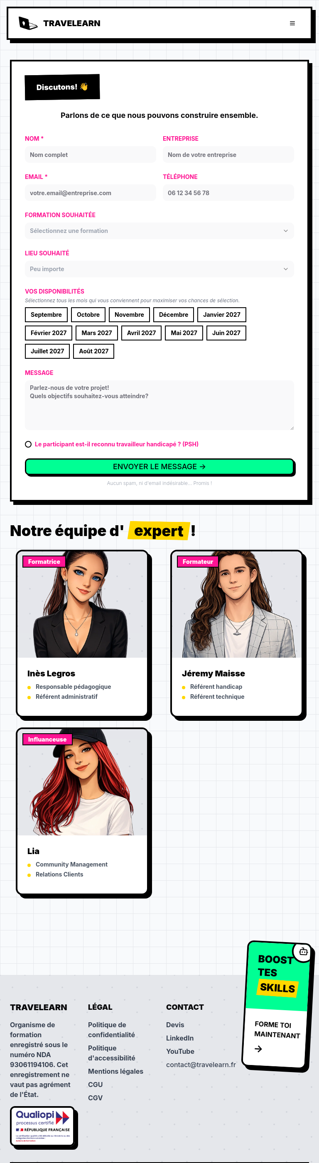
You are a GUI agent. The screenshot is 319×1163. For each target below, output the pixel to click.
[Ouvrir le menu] (292, 23)
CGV (95, 1098)
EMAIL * (36, 176)
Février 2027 (48, 332)
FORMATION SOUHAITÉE (60, 214)
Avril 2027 (141, 332)
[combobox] (159, 231)
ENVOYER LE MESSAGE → (159, 466)
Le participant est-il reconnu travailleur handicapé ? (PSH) (117, 444)
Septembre (46, 314)
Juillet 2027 (47, 351)
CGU (95, 1084)
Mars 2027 (96, 332)
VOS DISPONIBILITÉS (54, 291)
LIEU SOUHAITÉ (47, 253)
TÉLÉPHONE (180, 176)
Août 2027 (93, 351)
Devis (175, 1025)
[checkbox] (28, 444)
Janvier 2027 (221, 314)
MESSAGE (39, 372)
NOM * (34, 138)
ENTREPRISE (181, 138)
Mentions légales (115, 1071)
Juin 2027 (226, 332)
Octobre (88, 314)
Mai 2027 (184, 332)
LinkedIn (180, 1038)
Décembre (173, 314)
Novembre (129, 314)
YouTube (180, 1051)
